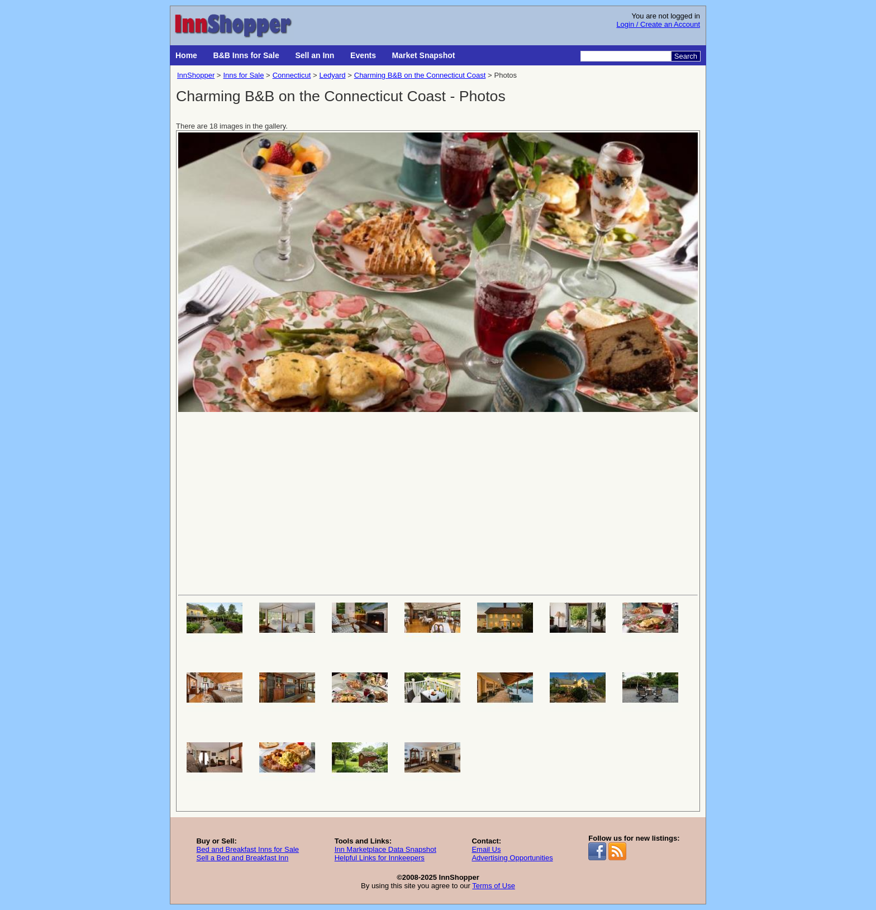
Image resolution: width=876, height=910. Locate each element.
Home (186, 55)
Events (363, 55)
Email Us (486, 849)
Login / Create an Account (658, 24)
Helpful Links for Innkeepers (380, 858)
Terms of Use (493, 885)
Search (685, 56)
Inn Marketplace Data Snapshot (385, 849)
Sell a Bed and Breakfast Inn (242, 858)
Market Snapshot (423, 55)
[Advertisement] (438, 502)
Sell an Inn (314, 55)
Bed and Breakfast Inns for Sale (247, 849)
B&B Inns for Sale (246, 55)
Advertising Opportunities (512, 858)
